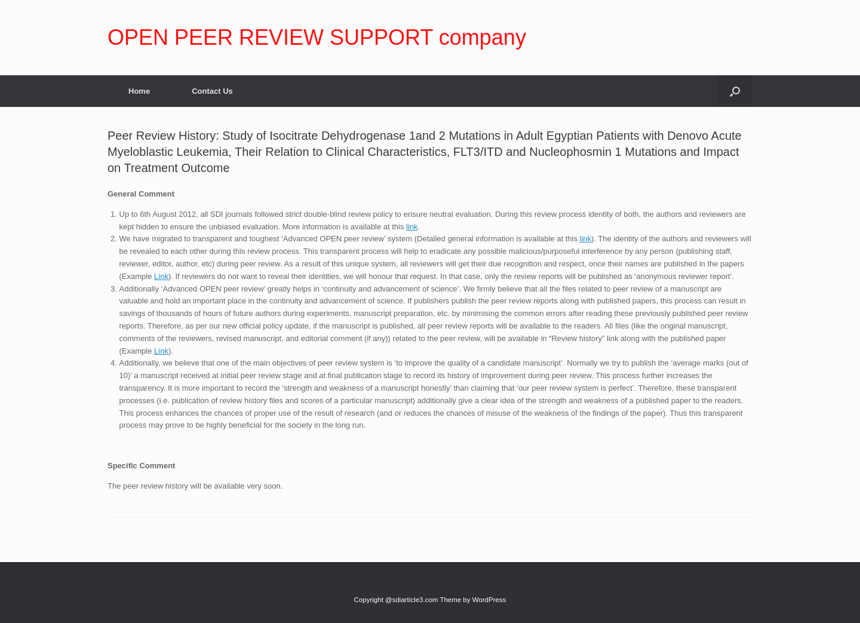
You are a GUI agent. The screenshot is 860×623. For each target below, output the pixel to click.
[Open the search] (734, 91)
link (412, 226)
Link (161, 276)
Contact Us (212, 91)
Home (139, 91)
